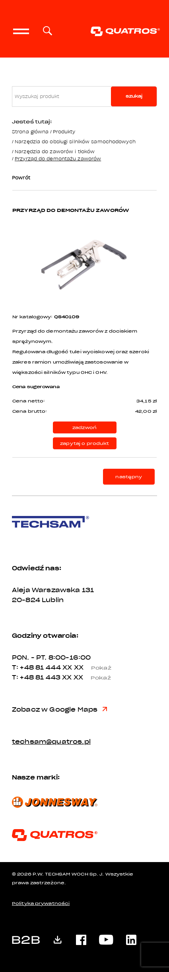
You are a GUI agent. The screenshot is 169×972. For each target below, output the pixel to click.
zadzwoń (84, 427)
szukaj (134, 96)
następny (128, 476)
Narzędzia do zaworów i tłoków (55, 151)
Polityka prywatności (41, 903)
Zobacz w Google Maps (59, 709)
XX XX (89, 667)
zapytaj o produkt (84, 443)
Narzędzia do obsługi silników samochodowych (75, 141)
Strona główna (30, 132)
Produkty (64, 132)
